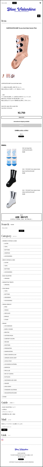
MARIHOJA (7, 367)
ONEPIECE (7, 253)
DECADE (7, 341)
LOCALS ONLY (8, 361)
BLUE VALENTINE (7, 275)
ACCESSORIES (8, 256)
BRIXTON (7, 332)
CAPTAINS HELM (9, 335)
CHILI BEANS (6, 288)
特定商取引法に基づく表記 (9, 414)
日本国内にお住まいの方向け (21, 130)
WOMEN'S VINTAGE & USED (10, 241)
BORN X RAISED (9, 329)
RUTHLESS (7, 377)
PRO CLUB (7, 370)
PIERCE (6, 310)
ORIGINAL (7, 278)
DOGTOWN (7, 345)
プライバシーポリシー (8, 411)
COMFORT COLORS (10, 338)
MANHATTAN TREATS (8, 282)
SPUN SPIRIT (8, 386)
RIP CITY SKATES (9, 373)
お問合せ (5, 409)
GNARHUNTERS (9, 351)
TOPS (6, 246)
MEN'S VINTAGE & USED (9, 260)
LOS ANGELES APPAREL (11, 364)
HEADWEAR (8, 297)
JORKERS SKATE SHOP (10, 357)
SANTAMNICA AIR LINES (11, 380)
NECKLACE (7, 313)
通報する (21, 134)
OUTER (6, 243)
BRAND (4, 323)
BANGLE (7, 316)
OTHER (6, 319)
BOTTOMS (7, 249)
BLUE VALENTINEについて (9, 407)
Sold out (21, 125)
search (14, 3)
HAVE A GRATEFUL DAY (10, 354)
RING (6, 306)
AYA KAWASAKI (8, 326)
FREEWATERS (8, 348)
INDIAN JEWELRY (7, 304)
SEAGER (7, 383)
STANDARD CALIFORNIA (11, 389)
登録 (4, 429)
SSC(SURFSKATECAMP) (11, 393)
